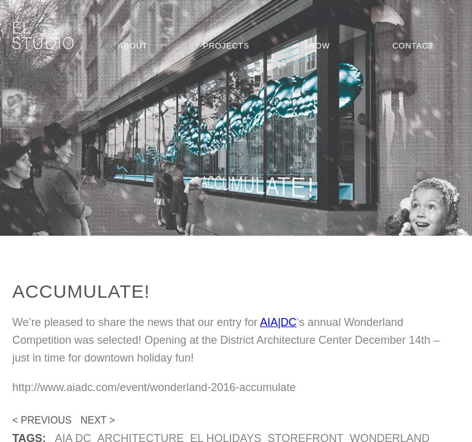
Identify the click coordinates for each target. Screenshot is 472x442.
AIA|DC (278, 322)
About (133, 45)
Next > (98, 420)
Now (319, 45)
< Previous (41, 420)
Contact (412, 45)
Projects (226, 45)
